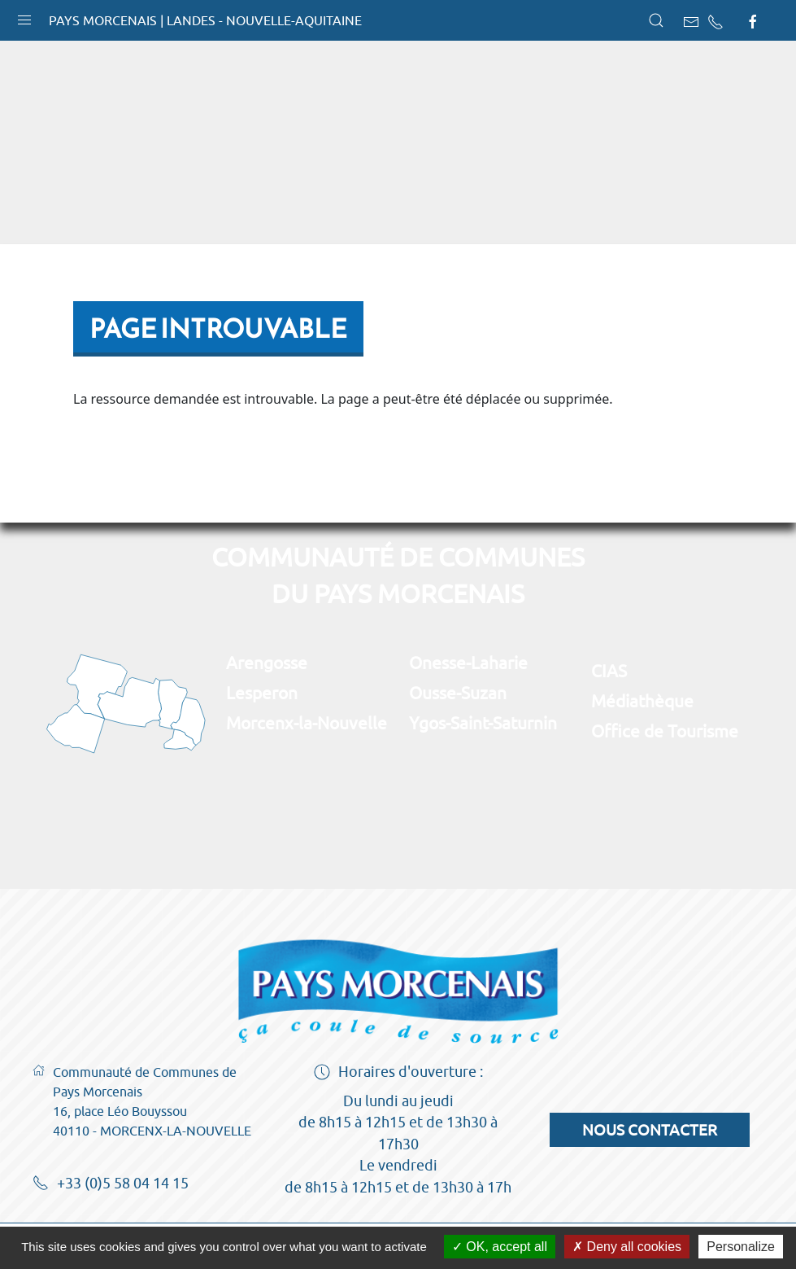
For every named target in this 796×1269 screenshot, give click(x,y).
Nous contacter (649, 1130)
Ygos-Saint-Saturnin (483, 723)
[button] (24, 16)
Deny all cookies (626, 1247)
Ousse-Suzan (458, 692)
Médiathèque (642, 701)
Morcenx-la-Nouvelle (306, 723)
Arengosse (266, 662)
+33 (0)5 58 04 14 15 (111, 1184)
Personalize (741, 1247)
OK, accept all (499, 1247)
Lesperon (262, 692)
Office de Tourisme (664, 731)
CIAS (609, 670)
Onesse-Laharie (468, 662)
